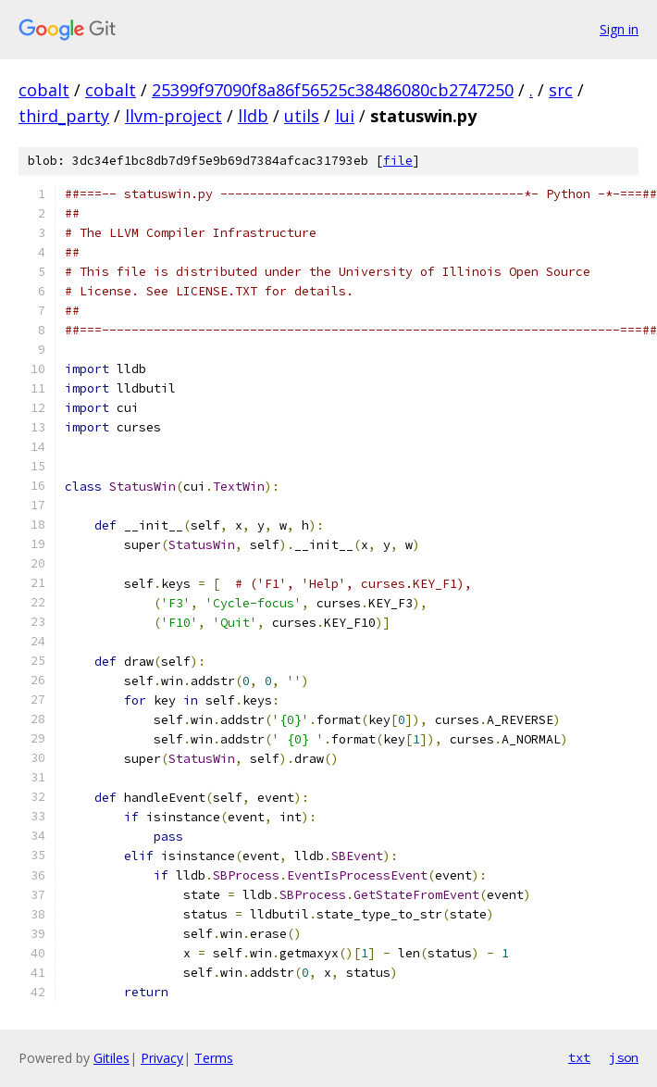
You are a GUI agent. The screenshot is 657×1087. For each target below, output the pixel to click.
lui (344, 116)
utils (301, 116)
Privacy (162, 1058)
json (623, 1057)
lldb (253, 116)
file (398, 161)
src (561, 90)
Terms (213, 1058)
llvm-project (173, 116)
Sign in (619, 29)
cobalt (44, 90)
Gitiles (111, 1058)
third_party (64, 116)
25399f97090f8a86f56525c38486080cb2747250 (333, 90)
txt (579, 1057)
